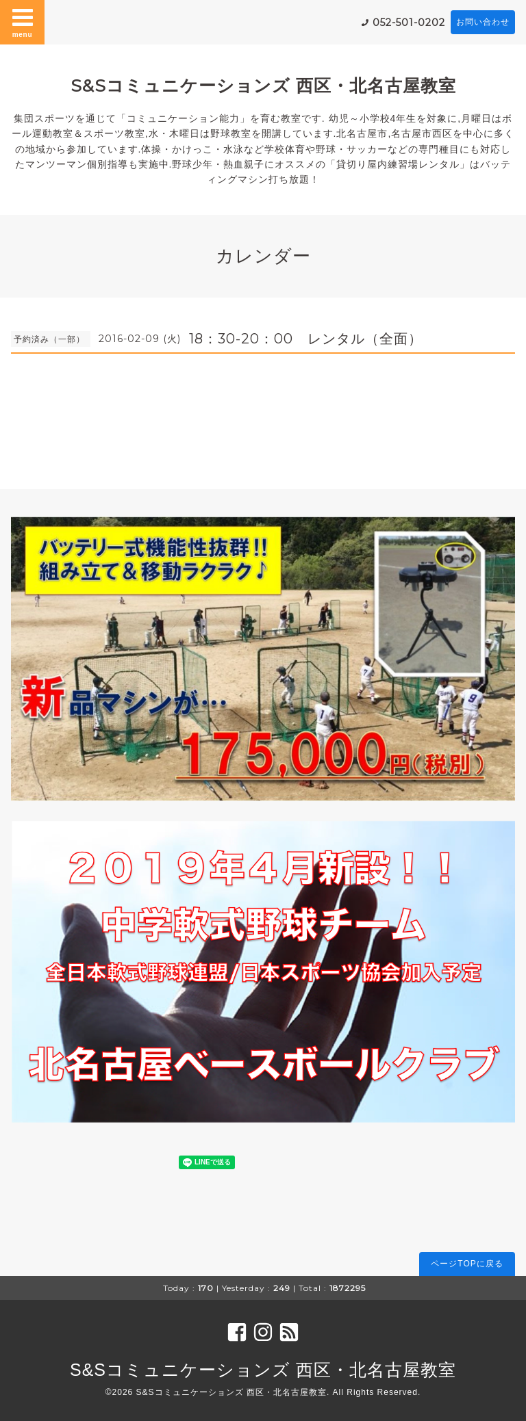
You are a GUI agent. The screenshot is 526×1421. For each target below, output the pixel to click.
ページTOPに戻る (467, 1263)
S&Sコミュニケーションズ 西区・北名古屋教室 (263, 85)
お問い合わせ (483, 22)
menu (22, 21)
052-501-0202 (409, 22)
